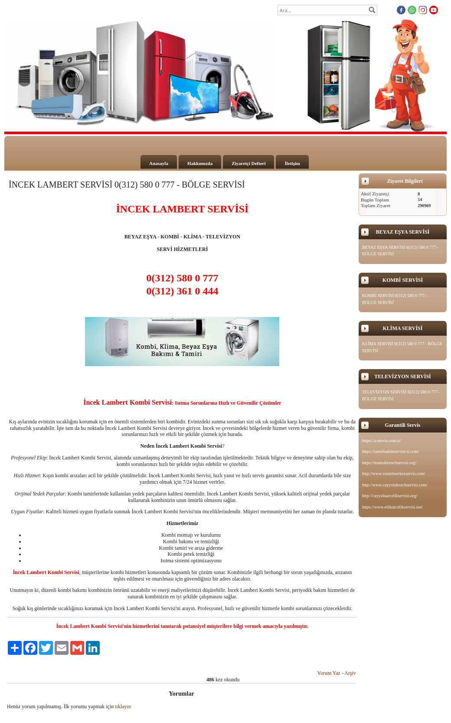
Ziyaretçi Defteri (248, 163)
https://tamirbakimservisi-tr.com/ (390, 451)
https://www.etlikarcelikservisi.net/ (392, 507)
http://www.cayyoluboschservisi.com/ (395, 484)
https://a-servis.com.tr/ (381, 440)
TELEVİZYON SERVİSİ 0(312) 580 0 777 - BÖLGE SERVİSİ (401, 395)
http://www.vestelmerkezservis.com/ (393, 473)
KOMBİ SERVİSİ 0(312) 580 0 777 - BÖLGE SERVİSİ (394, 299)
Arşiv (350, 673)
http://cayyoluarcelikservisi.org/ (389, 495)
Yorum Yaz (328, 673)
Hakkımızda (199, 163)
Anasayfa (158, 163)
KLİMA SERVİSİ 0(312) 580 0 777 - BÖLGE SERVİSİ (402, 347)
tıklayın (123, 706)
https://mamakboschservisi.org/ (389, 462)
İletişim (292, 163)
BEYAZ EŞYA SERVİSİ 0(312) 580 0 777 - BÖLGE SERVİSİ (400, 251)
